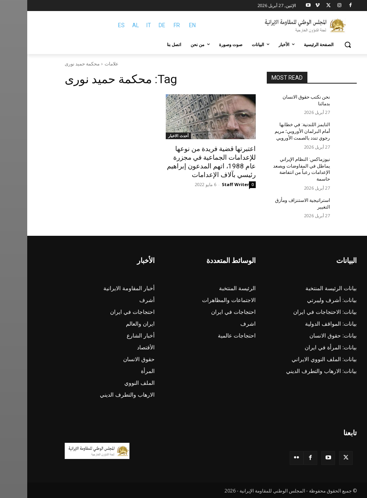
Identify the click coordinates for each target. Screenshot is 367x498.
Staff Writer (208, 184)
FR (149, 25)
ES (94, 25)
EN (165, 25)
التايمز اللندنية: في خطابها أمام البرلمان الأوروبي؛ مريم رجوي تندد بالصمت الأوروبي (275, 131)
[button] (320, 44)
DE (134, 25)
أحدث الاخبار (151, 135)
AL (108, 25)
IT (121, 25)
